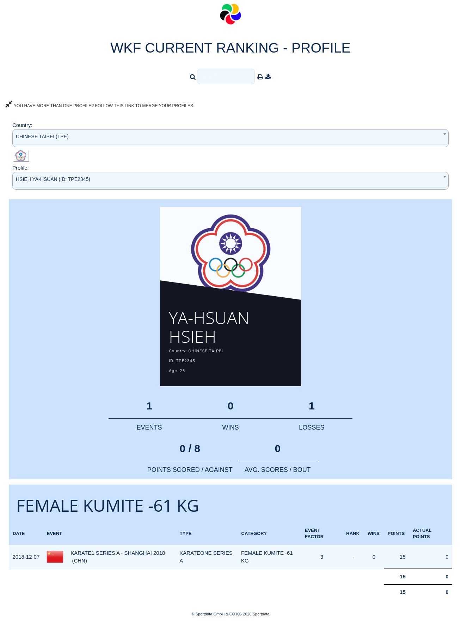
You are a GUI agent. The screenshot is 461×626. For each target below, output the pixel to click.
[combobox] (230, 138)
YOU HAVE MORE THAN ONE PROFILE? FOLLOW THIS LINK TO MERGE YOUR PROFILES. (99, 105)
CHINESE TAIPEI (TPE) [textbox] (42, 136)
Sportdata (261, 614)
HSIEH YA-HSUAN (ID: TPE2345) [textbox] (53, 179)
